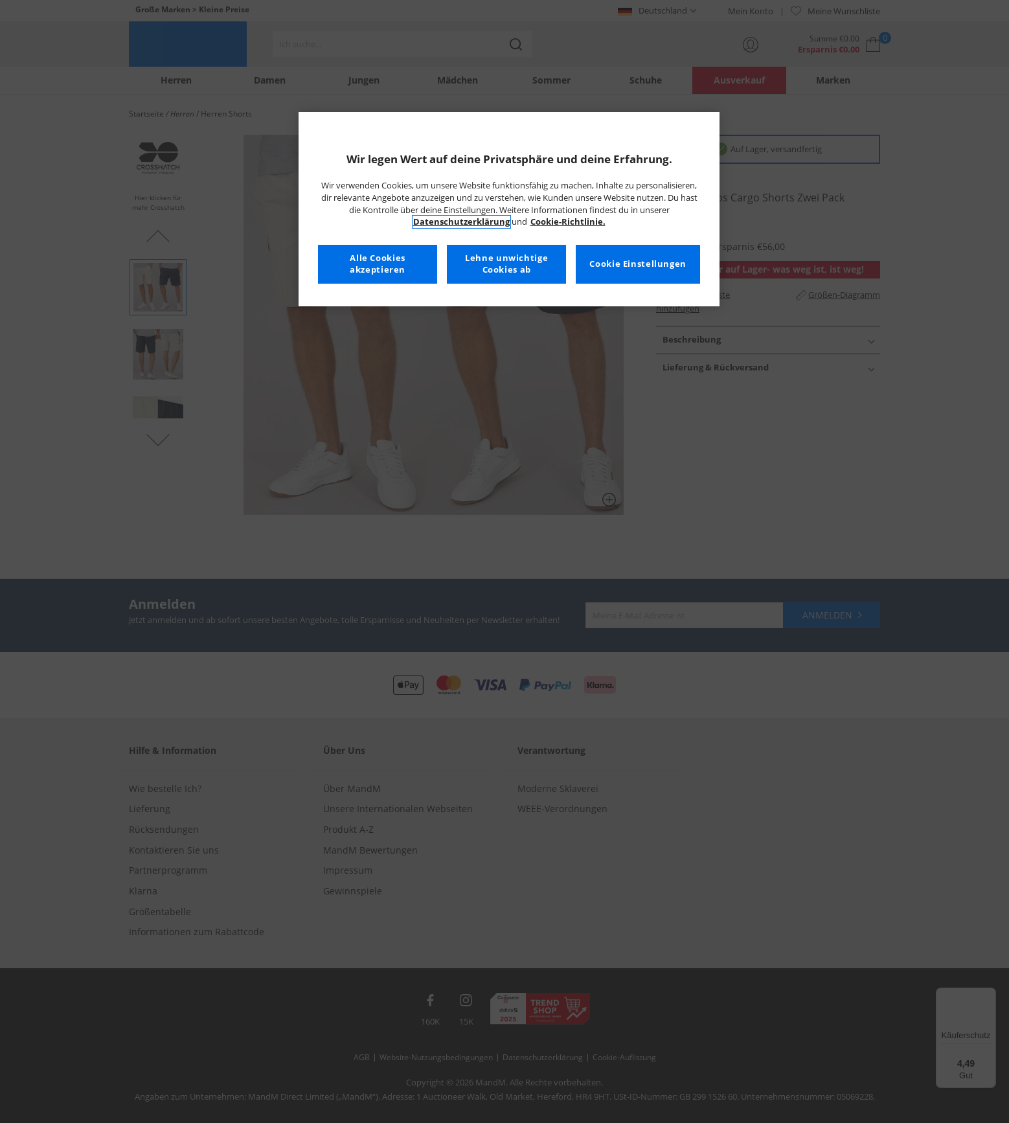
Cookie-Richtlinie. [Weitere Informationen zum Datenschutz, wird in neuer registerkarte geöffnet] (568, 221)
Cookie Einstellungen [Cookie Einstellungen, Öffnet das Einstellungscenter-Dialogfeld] (637, 263)
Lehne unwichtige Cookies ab (506, 264)
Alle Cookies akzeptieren (377, 264)
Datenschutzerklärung (461, 221)
